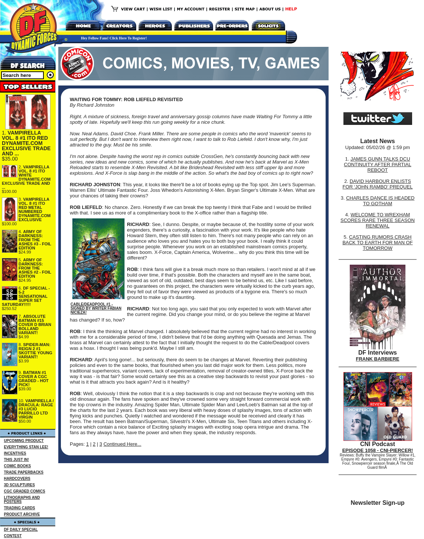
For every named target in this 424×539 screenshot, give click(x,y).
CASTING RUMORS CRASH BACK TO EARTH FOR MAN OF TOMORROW (377, 242)
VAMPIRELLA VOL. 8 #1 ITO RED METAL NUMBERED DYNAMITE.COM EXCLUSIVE (34, 209)
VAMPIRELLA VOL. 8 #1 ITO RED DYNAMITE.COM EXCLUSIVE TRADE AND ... (26, 143)
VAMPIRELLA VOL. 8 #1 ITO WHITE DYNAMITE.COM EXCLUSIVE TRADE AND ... (26, 177)
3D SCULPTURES (19, 485)
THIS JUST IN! (16, 460)
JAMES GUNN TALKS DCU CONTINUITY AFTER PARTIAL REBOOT (377, 164)
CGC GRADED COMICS (24, 491)
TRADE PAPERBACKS (24, 472)
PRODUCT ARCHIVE (22, 514)
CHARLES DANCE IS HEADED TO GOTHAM (380, 200)
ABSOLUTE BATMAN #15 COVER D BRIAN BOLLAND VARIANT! (35, 324)
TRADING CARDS (19, 508)
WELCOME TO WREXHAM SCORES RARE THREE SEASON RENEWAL (377, 220)
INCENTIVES (15, 453)
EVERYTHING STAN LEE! (26, 447)
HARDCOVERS (17, 479)
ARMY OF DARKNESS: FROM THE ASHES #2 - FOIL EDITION (35, 268)
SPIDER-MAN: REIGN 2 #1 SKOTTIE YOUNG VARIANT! (35, 350)
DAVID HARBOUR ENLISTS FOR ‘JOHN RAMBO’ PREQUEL (378, 184)
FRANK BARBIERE (377, 359)
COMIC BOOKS (17, 466)
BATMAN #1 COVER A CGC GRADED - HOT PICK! (34, 378)
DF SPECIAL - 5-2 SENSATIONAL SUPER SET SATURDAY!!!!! (26, 296)
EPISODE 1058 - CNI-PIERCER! (377, 450)
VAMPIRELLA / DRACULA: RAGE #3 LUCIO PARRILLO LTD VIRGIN (36, 408)
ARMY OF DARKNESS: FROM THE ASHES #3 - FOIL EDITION (35, 239)
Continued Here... (122, 444)
